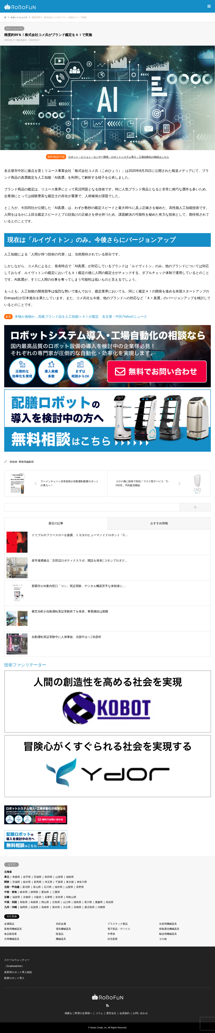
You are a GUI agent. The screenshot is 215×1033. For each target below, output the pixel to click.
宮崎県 (77, 907)
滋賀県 (16, 897)
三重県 (56, 892)
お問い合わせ (140, 1013)
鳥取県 (24, 902)
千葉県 (59, 881)
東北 (6, 876)
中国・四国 (10, 902)
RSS (107, 1005)
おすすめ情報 (159, 523)
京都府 (27, 897)
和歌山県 (71, 897)
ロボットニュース (14, 28)
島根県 (34, 902)
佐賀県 (34, 907)
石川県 (47, 887)
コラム (99, 1013)
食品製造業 (10, 933)
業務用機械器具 (13, 928)
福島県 (70, 876)
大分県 (67, 907)
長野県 (80, 887)
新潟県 (26, 887)
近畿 (6, 897)
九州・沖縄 (10, 907)
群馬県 (37, 881)
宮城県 (37, 876)
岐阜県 (24, 892)
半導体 (111, 933)
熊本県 (56, 907)
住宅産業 (113, 938)
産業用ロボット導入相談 (18, 972)
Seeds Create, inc (98, 1027)
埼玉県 (48, 881)
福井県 (58, 887)
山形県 (59, 876)
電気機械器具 (63, 928)
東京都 (70, 881)
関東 (6, 881)
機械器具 (61, 938)
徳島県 (77, 902)
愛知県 (45, 892)
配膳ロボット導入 (14, 978)
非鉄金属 (61, 923)
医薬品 (59, 933)
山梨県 (69, 887)
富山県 (37, 887)
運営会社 (111, 1013)
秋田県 (48, 876)
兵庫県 (48, 897)
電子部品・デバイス (119, 928)
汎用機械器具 (11, 938)
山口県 (67, 902)
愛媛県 (99, 902)
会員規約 (124, 1013)
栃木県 (27, 881)
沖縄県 (101, 907)
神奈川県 (82, 881)
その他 (163, 938)
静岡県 (34, 892)
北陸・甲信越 (11, 887)
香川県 (88, 902)
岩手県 (27, 876)
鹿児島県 (89, 907)
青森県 (16, 876)
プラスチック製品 (118, 923)
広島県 (56, 902)
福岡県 (24, 907)
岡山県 (45, 902)
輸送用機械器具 (168, 933)
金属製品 (9, 923)
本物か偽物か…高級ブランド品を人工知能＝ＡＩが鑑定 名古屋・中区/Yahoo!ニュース (81, 316)
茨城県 (16, 881)
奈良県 (59, 897)
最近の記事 (56, 523)
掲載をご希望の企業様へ (78, 1013)
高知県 (109, 902)
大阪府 (37, 897)
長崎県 (45, 907)
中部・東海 (10, 892)
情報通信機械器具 (169, 928)
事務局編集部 (26, 461)
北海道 (8, 871)
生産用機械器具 (168, 923)
